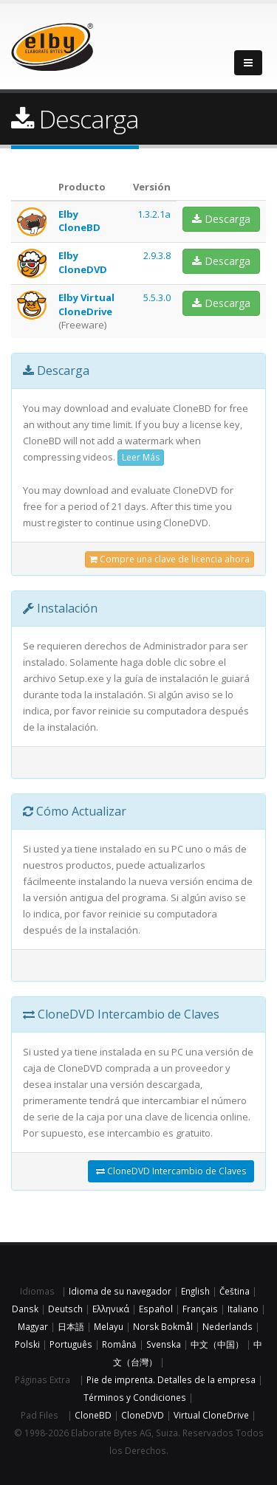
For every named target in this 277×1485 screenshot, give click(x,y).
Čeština (234, 1291)
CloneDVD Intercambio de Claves (171, 1171)
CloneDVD (142, 1415)
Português (70, 1344)
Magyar (33, 1326)
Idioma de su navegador (120, 1291)
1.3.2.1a (154, 214)
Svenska (163, 1344)
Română (119, 1344)
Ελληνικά (110, 1309)
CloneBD (93, 1415)
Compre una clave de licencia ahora (169, 559)
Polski (27, 1344)
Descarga (221, 219)
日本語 (71, 1326)
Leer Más (141, 457)
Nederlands (227, 1326)
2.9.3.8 (157, 255)
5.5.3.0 (157, 297)
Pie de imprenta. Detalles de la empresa (171, 1379)
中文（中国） (217, 1344)
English (195, 1291)
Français (200, 1309)
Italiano (243, 1309)
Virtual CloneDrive (211, 1415)
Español (156, 1309)
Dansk (25, 1309)
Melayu (108, 1326)
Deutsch (65, 1309)
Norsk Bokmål (163, 1326)
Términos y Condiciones (134, 1397)
